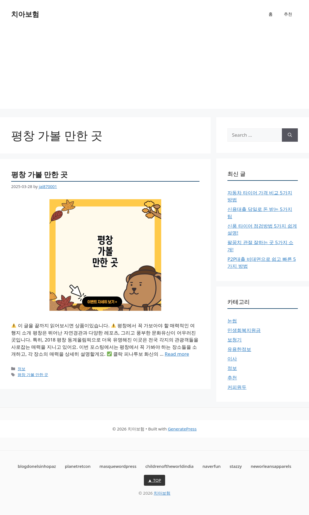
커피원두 (236, 387)
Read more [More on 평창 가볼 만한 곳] (177, 354)
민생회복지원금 (244, 330)
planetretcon (78, 466)
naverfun (212, 466)
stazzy (236, 466)
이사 (232, 358)
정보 (21, 368)
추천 (288, 14)
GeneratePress (182, 429)
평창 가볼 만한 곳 (39, 174)
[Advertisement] (154, 70)
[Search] (290, 135)
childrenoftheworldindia (169, 466)
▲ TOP (154, 480)
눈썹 (232, 320)
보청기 (234, 339)
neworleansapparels (271, 466)
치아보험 (25, 14)
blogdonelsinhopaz (37, 466)
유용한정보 (239, 349)
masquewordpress (117, 466)
